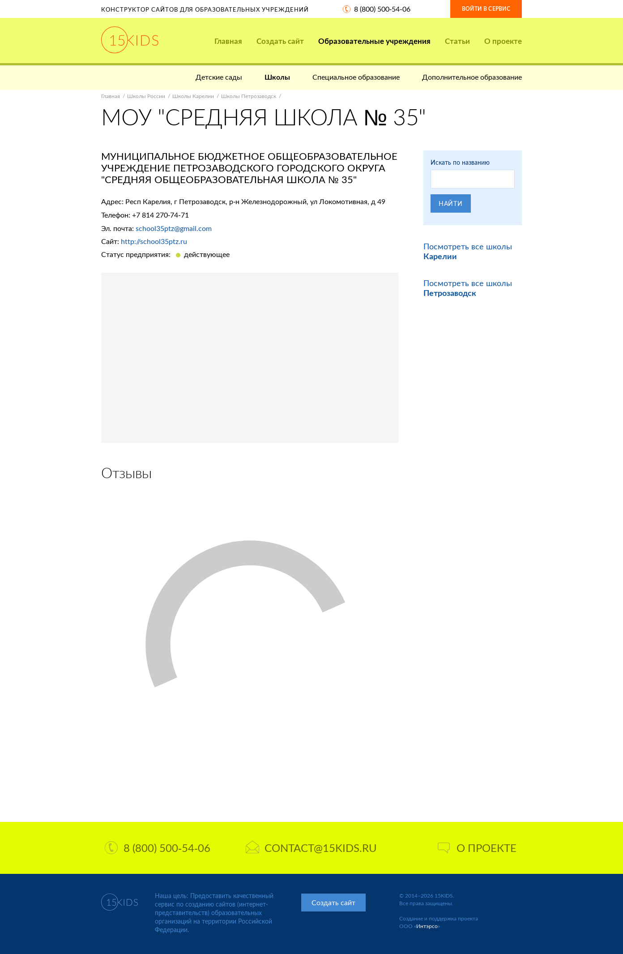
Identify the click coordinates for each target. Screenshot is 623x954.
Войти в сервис (486, 8)
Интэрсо (427, 926)
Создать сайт (280, 41)
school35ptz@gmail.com (174, 228)
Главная (228, 41)
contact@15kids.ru (311, 847)
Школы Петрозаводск (248, 96)
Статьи (457, 41)
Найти (451, 203)
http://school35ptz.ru (154, 241)
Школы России (146, 96)
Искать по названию (460, 162)
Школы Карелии (193, 96)
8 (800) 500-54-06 (382, 8)
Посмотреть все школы (467, 288)
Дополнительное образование (472, 77)
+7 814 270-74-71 (160, 214)
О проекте (503, 41)
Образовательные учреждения (374, 41)
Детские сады (219, 77)
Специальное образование (356, 77)
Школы (277, 77)
